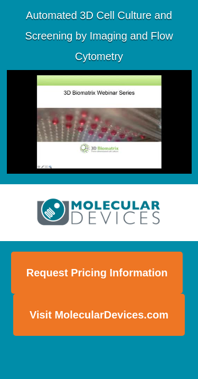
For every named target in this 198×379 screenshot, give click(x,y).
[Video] (99, 122)
